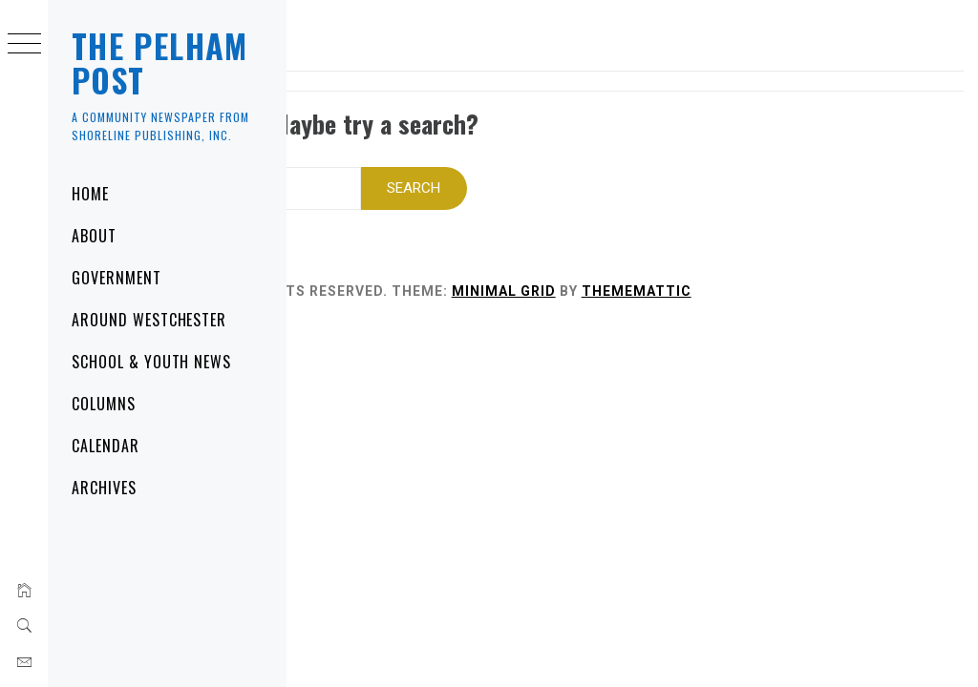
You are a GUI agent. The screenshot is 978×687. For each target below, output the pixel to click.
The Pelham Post (160, 62)
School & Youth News (151, 361)
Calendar (105, 445)
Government (116, 277)
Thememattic (824, 272)
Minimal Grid (691, 272)
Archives (104, 487)
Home (90, 193)
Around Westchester (149, 319)
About (94, 235)
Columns (104, 403)
